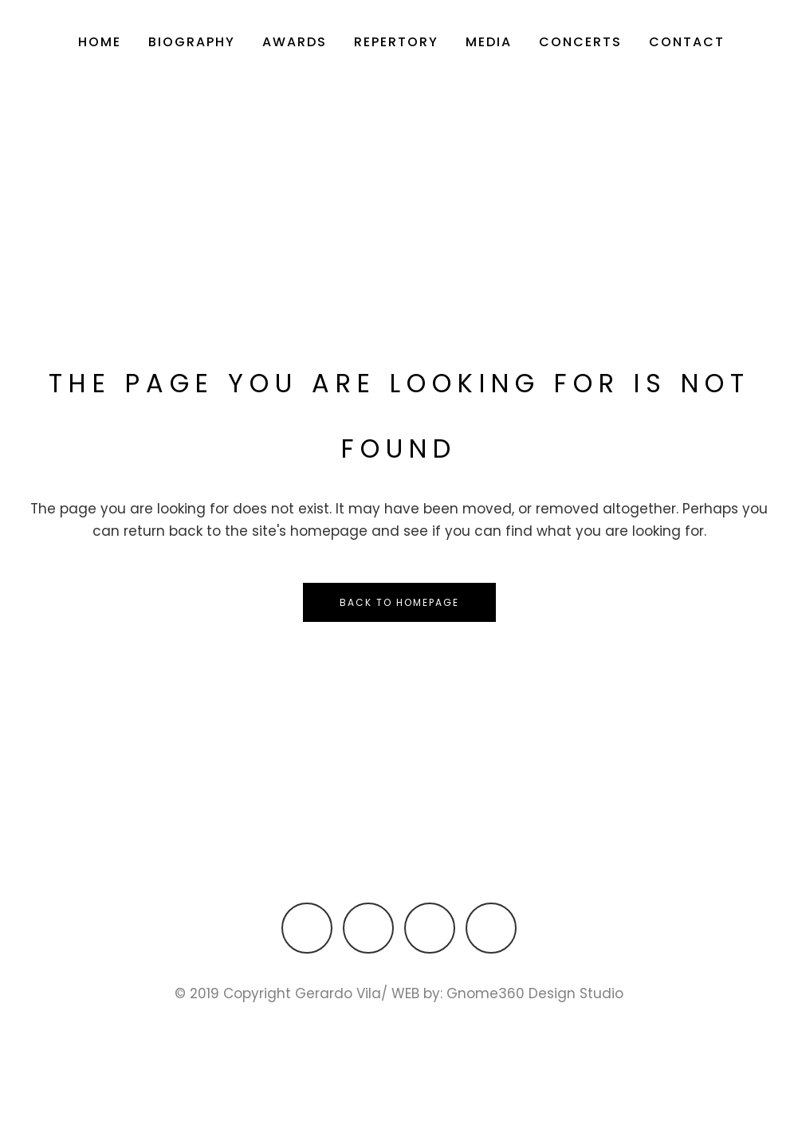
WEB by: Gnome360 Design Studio (507, 994)
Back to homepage (399, 602)
